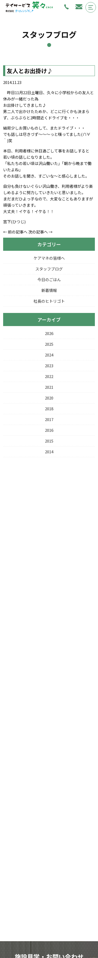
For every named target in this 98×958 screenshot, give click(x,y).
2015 (49, 441)
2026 (49, 333)
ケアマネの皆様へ (49, 258)
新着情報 (49, 290)
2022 (49, 376)
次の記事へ (38, 232)
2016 (49, 430)
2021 (49, 387)
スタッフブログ (49, 269)
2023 (49, 365)
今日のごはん (49, 279)
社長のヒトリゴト (49, 301)
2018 (49, 408)
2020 (49, 398)
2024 (49, 355)
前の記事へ (17, 232)
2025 (49, 344)
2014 (49, 451)
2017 (49, 419)
